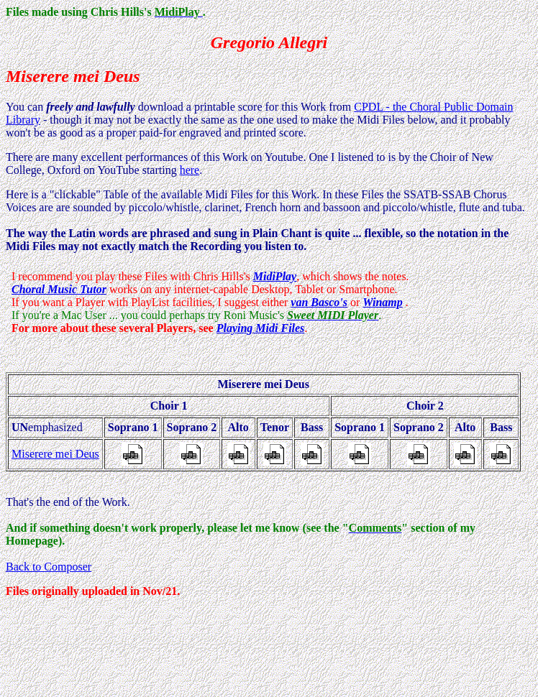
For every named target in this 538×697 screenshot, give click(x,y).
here (190, 170)
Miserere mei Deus (55, 454)
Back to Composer (48, 566)
